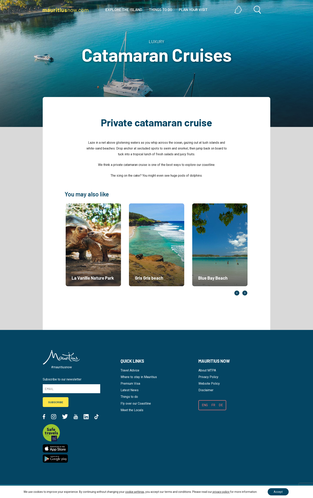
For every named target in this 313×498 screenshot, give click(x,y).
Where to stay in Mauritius (139, 377)
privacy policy (221, 491)
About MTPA (207, 370)
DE (221, 405)
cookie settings (134, 491)
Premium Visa (130, 383)
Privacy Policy (208, 377)
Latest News (130, 390)
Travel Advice (130, 370)
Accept (278, 491)
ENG (205, 405)
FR (213, 405)
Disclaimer (205, 390)
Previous (236, 292)
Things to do (129, 397)
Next (244, 292)
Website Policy (209, 383)
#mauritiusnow (61, 367)
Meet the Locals (132, 410)
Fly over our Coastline (136, 403)
